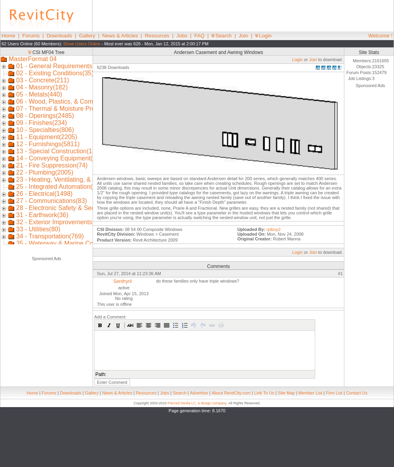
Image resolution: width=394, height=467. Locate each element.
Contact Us (356, 393)
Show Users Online (81, 43)
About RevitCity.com (231, 393)
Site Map (286, 393)
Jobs (182, 36)
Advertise (199, 393)
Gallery (87, 36)
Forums (31, 36)
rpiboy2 (273, 229)
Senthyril (122, 281)
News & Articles (120, 36)
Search (222, 36)
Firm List (334, 393)
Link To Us (264, 393)
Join (243, 36)
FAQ (199, 36)
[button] (100, 325)
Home (8, 36)
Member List (310, 393)
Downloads (59, 36)
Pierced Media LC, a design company (197, 403)
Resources (157, 36)
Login (263, 36)
